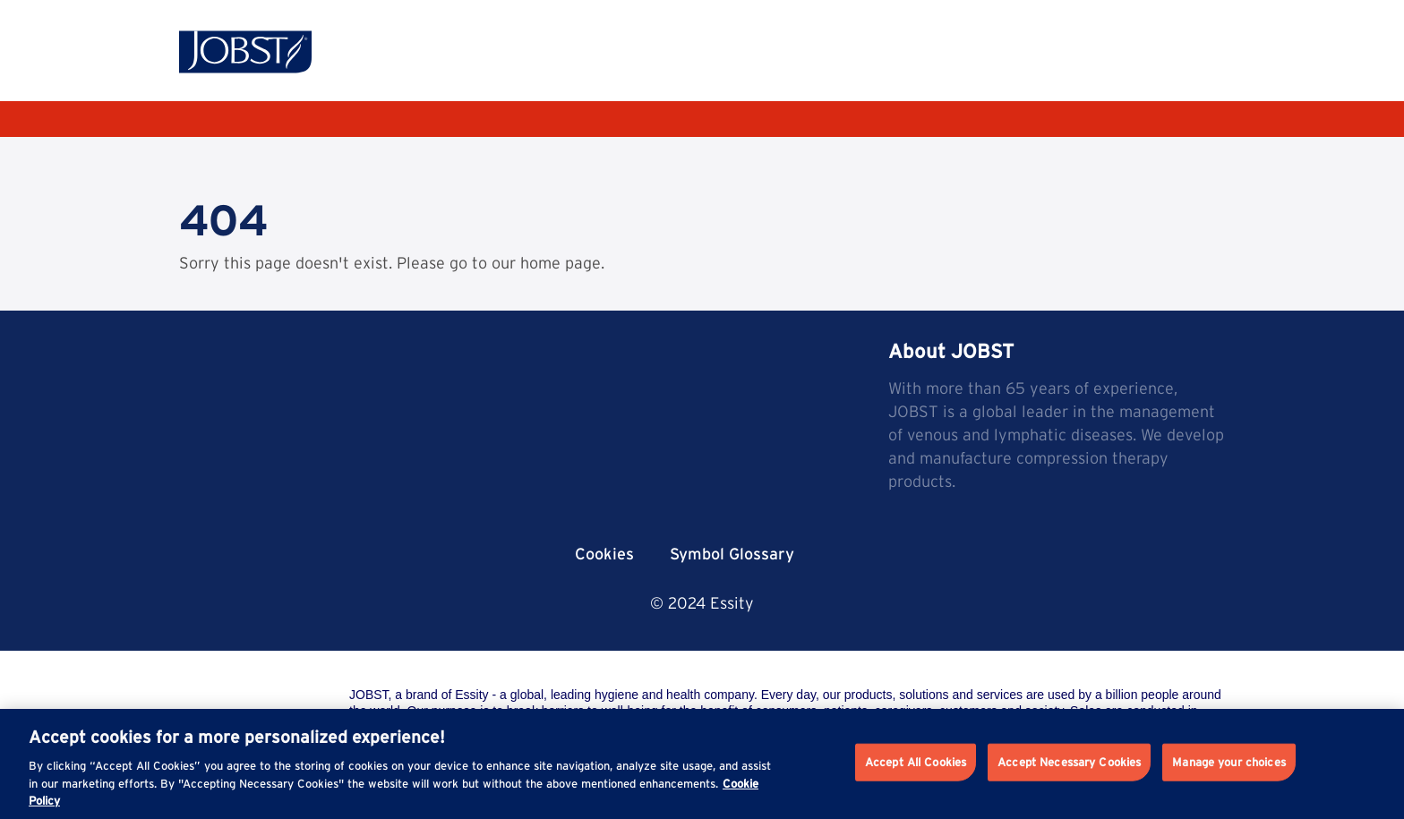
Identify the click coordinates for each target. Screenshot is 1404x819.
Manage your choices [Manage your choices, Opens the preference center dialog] (1228, 762)
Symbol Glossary (732, 553)
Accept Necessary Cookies (1069, 762)
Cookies (604, 553)
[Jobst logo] (245, 52)
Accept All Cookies (915, 762)
